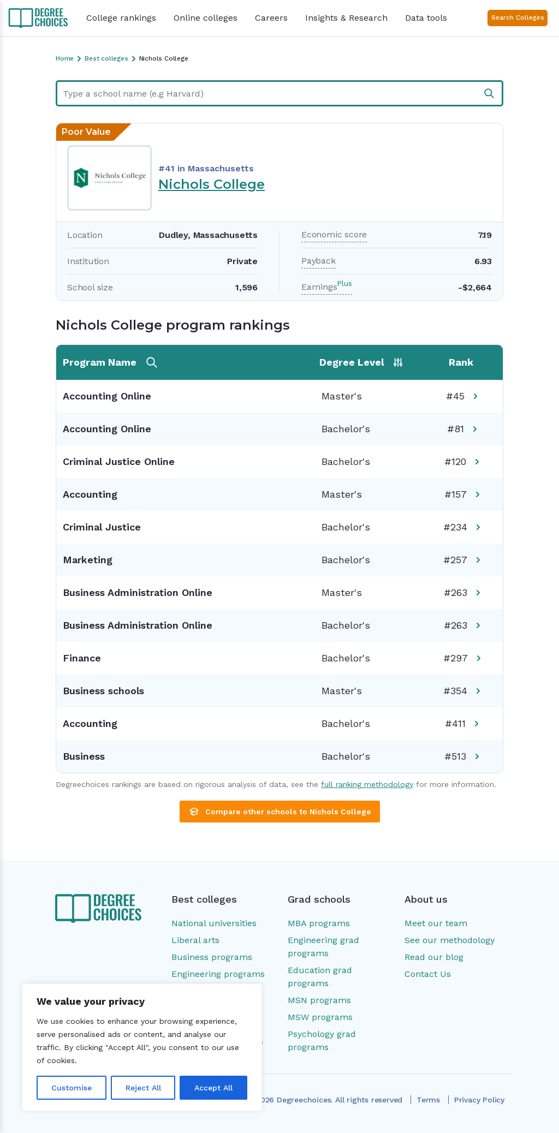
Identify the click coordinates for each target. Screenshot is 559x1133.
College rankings (121, 18)
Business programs (211, 957)
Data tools (426, 18)
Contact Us (428, 974)
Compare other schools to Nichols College (279, 811)
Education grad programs (320, 976)
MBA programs (319, 923)
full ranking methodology (367, 784)
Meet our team (436, 923)
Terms (428, 1099)
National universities (214, 923)
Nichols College (211, 184)
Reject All (143, 1087)
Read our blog (434, 957)
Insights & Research (346, 18)
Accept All (213, 1087)
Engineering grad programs (323, 946)
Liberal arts (195, 940)
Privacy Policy (479, 1099)
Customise (71, 1087)
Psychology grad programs (322, 1040)
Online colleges (205, 18)
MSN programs (319, 1000)
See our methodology (450, 940)
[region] (142, 1047)
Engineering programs (218, 974)
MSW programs (320, 1017)
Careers (271, 18)
